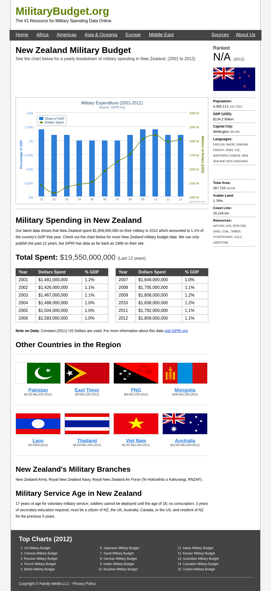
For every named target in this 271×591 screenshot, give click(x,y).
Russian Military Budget (40, 559)
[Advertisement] (112, 79)
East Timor (87, 390)
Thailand (87, 440)
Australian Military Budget (201, 559)
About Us (245, 34)
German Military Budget (120, 559)
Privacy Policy (84, 583)
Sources (220, 34)
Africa (42, 34)
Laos (38, 440)
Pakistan (38, 390)
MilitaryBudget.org (62, 11)
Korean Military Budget (199, 553)
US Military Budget (37, 548)
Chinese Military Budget (41, 553)
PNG (136, 390)
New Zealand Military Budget (73, 50)
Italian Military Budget (198, 548)
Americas (66, 34)
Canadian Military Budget (200, 564)
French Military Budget (40, 564)
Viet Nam (136, 440)
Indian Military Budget (118, 564)
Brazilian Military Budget (120, 569)
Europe (133, 34)
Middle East (161, 34)
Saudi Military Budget (118, 553)
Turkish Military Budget (199, 569)
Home (22, 34)
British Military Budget (39, 569)
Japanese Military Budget (121, 548)
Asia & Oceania (100, 34)
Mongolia (185, 390)
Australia (185, 440)
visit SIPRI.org (176, 331)
